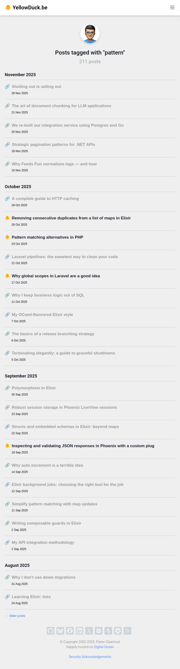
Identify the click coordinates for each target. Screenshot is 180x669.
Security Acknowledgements (90, 657)
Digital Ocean (104, 647)
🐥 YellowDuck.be (26, 8)
